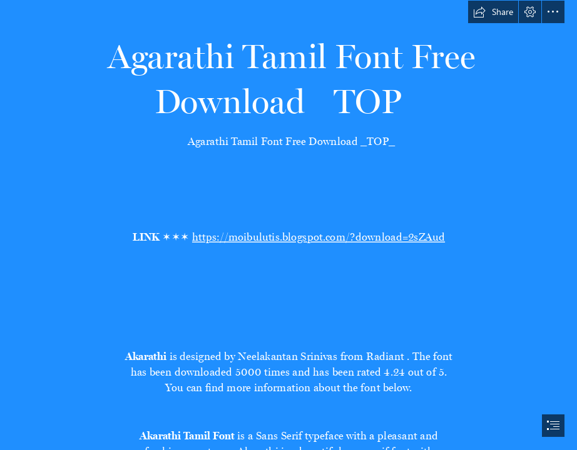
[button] (493, 12)
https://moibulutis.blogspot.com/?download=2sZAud (317, 235)
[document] (288, 225)
